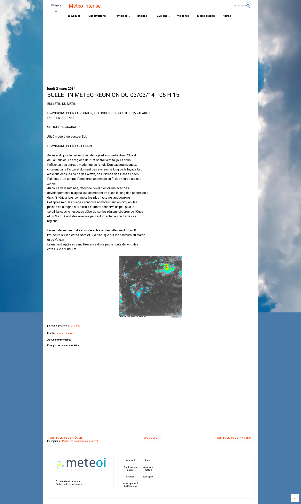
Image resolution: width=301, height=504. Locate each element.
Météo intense (85, 6)
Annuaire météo (148, 468)
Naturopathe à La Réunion (130, 485)
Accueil (74, 15)
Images (143, 15)
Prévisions (122, 15)
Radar (148, 460)
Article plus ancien (234, 437)
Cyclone (163, 15)
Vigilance (183, 15)
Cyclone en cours (130, 468)
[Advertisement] (150, 53)
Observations (97, 15)
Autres (228, 15)
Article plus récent (67, 437)
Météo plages (206, 15)
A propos (148, 476)
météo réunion (65, 333)
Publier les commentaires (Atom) (80, 441)
